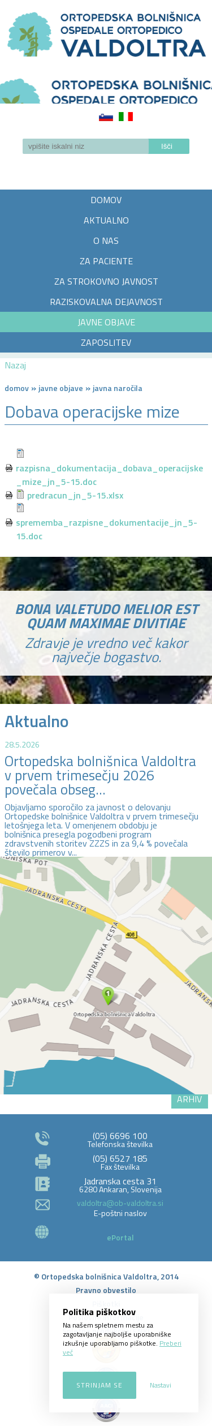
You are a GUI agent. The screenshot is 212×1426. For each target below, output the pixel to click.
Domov (17, 388)
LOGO (106, 87)
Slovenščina (106, 116)
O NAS (106, 240)
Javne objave (60, 388)
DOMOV (106, 200)
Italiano (126, 116)
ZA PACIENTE (106, 261)
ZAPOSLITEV (106, 342)
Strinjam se (99, 1385)
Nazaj (15, 365)
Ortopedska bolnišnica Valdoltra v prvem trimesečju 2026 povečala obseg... (100, 775)
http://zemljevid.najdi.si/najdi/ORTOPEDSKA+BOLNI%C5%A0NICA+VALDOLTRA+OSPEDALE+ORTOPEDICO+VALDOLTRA (106, 975)
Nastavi (160, 1385)
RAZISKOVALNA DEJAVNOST (106, 301)
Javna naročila (117, 388)
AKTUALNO (106, 220)
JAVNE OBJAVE (106, 322)
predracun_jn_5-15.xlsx (75, 495)
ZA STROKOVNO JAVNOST (106, 281)
